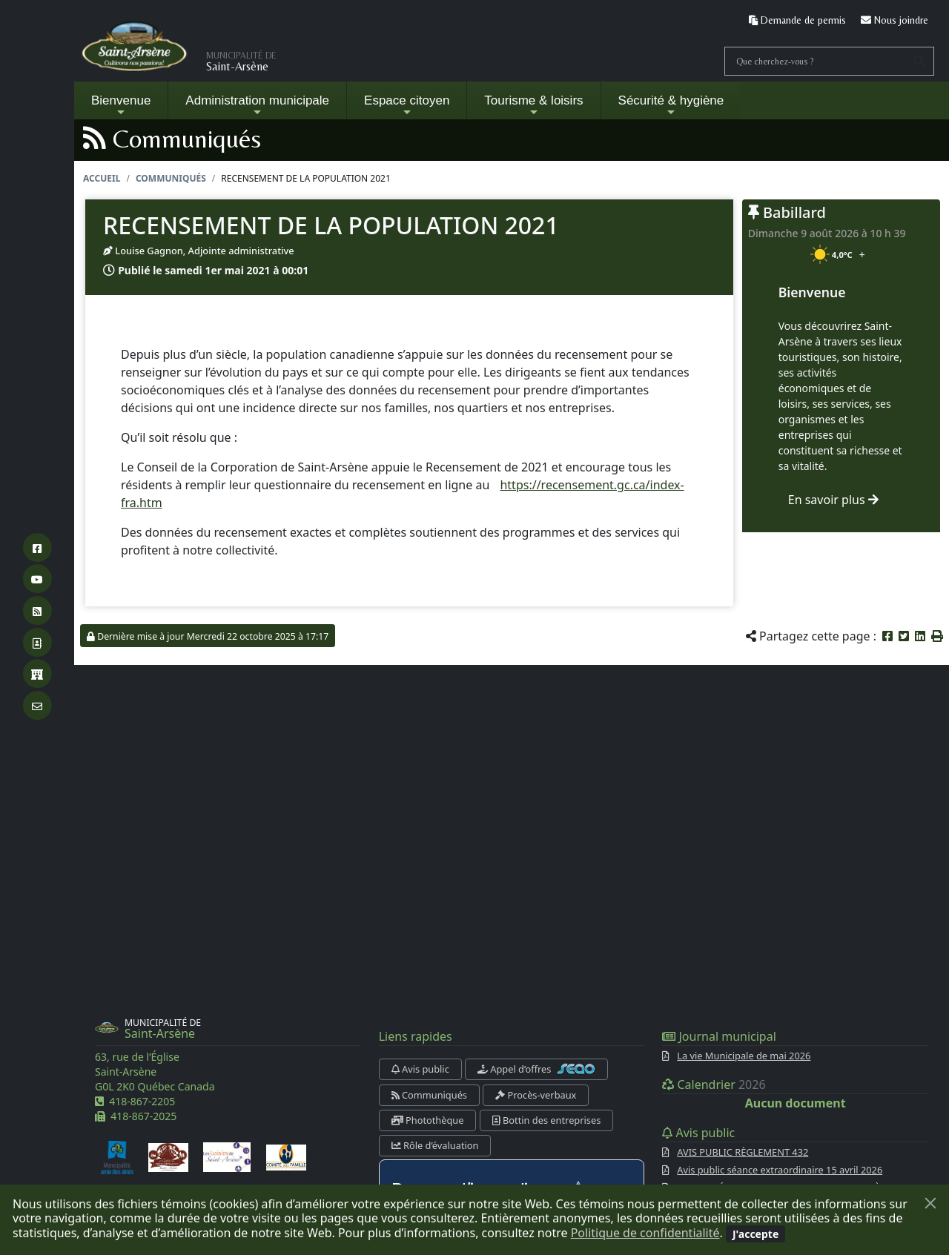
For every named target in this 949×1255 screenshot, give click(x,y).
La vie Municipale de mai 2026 (743, 1055)
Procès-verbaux (535, 1095)
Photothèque (427, 1120)
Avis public (420, 1069)
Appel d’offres (536, 1069)
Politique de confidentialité (645, 1233)
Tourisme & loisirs (533, 105)
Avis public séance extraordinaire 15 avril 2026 (779, 1169)
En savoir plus (833, 499)
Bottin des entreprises (546, 1120)
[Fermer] (930, 1203)
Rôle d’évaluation (435, 1145)
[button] (937, 636)
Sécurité (671, 105)
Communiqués (171, 178)
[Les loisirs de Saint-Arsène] (227, 1156)
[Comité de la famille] (286, 1156)
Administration (257, 105)
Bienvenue (121, 105)
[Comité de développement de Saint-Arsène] (168, 1156)
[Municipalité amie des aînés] (117, 1156)
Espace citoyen (406, 105)
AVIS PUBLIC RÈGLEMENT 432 (742, 1152)
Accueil (101, 178)
